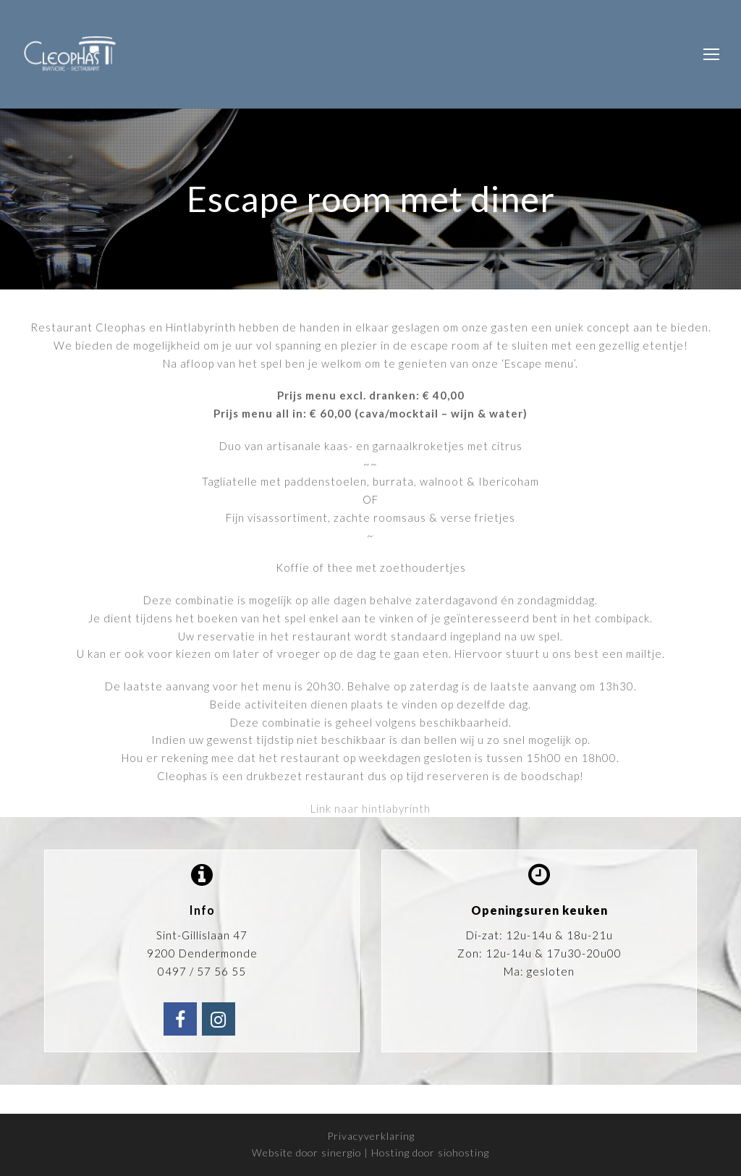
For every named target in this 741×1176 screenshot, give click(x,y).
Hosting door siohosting (430, 1152)
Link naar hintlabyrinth (370, 808)
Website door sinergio (306, 1152)
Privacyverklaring (371, 1136)
